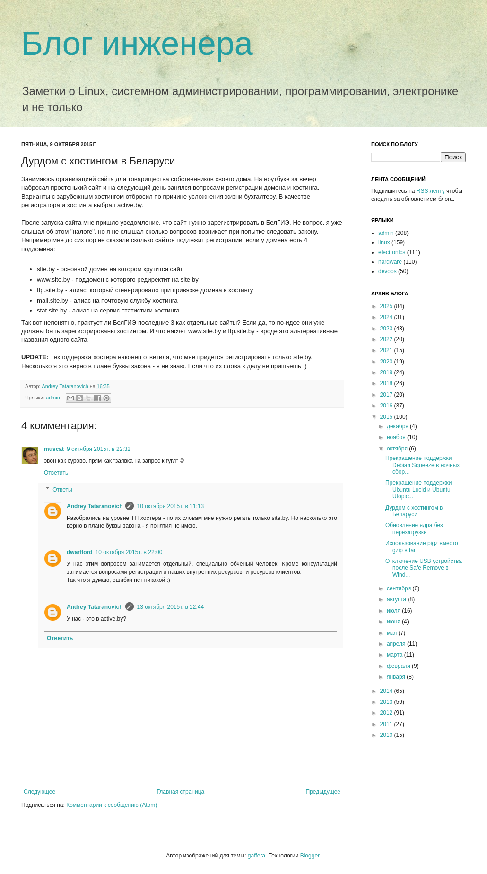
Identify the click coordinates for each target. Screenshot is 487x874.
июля (394, 610)
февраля (399, 666)
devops (387, 271)
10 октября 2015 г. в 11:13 (170, 506)
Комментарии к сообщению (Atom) (111, 805)
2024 (387, 317)
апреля (397, 643)
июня (394, 621)
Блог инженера (137, 43)
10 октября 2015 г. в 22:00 (129, 552)
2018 (387, 383)
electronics (391, 252)
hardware (390, 262)
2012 (387, 713)
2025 (387, 306)
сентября (400, 588)
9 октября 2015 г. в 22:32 (98, 449)
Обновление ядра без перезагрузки (414, 528)
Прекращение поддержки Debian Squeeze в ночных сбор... (422, 465)
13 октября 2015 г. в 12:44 (170, 607)
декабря (398, 426)
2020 (387, 361)
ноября (397, 437)
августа (397, 599)
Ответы (62, 489)
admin (53, 397)
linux (384, 242)
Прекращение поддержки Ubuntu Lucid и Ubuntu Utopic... (418, 489)
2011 (387, 724)
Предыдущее (323, 791)
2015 (387, 417)
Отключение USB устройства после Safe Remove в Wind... (423, 568)
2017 (387, 394)
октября (398, 448)
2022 (387, 339)
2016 (387, 405)
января (397, 677)
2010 (387, 735)
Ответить (56, 472)
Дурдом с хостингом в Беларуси (414, 511)
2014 (387, 691)
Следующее (39, 791)
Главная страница (181, 791)
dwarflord (80, 552)
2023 (387, 328)
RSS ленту (431, 191)
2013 (387, 702)
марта (395, 654)
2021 (387, 350)
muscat (54, 449)
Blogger (310, 855)
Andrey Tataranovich (66, 386)
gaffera (256, 855)
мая (393, 633)
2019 (387, 372)
